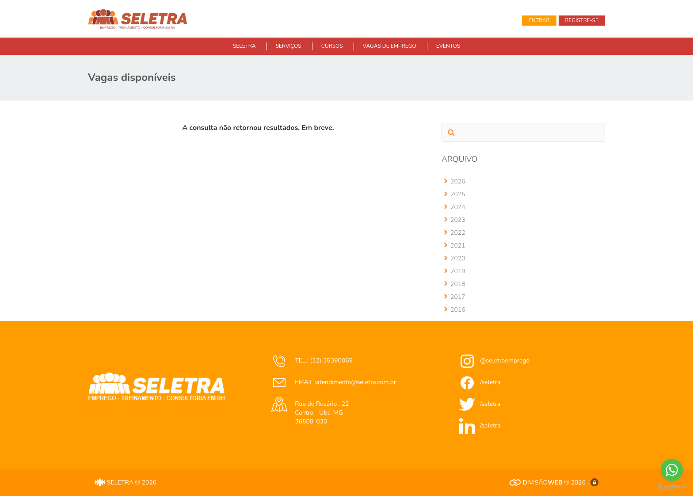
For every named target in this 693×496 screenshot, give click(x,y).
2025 (457, 194)
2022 (457, 233)
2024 (457, 207)
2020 (457, 258)
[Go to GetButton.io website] (672, 487)
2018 (457, 284)
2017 (457, 297)
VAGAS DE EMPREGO (389, 46)
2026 (457, 181)
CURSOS (332, 46)
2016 (457, 309)
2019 (457, 271)
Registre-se (581, 20)
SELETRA (244, 46)
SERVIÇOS (288, 46)
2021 (457, 245)
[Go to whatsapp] (672, 470)
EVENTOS (448, 46)
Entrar (539, 20)
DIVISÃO (536, 482)
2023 (457, 220)
